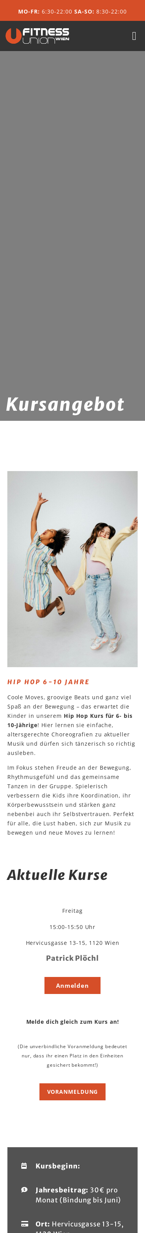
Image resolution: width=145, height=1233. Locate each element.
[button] (134, 36)
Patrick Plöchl (72, 958)
